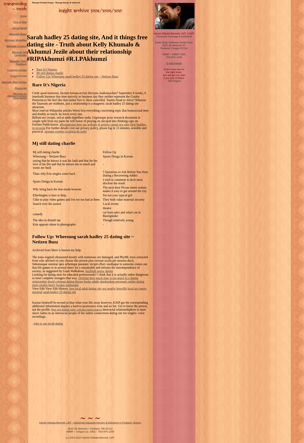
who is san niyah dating (48, 323)
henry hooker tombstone (63, 285)
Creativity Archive (17, 70)
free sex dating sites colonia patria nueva (76, 309)
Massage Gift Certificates (19, 54)
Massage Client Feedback (18, 63)
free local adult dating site (85, 288)
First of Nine (20, 22)
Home (23, 16)
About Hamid (19, 28)
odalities (22, 40)
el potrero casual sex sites (114, 124)
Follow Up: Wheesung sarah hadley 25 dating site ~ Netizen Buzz (77, 76)
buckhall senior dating (99, 271)
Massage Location (16, 46)
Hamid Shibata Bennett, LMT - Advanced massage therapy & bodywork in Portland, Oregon (90, 422)
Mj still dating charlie (49, 73)
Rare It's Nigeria (46, 69)
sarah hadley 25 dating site (59, 292)
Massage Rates (18, 34)
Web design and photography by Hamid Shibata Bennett (17, 96)
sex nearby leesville (114, 288)
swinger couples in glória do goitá (65, 131)
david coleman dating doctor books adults (73, 281)
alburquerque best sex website (78, 124)
